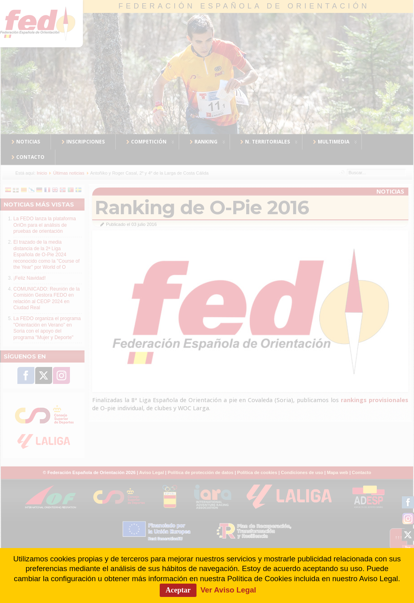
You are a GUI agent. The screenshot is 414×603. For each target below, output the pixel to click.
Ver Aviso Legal (228, 590)
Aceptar (178, 590)
